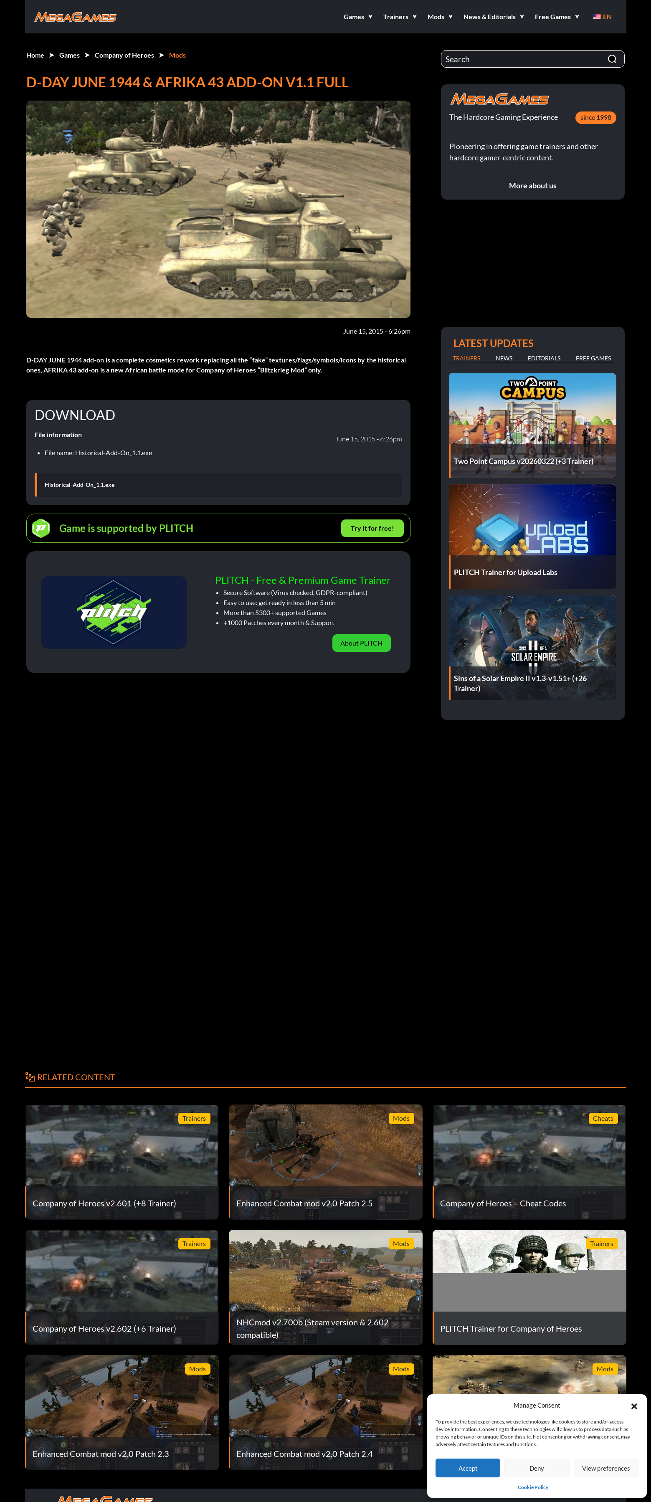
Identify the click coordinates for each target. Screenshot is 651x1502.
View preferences (606, 1468)
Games (69, 55)
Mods (177, 55)
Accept (468, 1468)
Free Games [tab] (593, 358)
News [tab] (504, 358)
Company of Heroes (124, 55)
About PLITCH (361, 643)
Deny (536, 1468)
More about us (533, 185)
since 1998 (595, 117)
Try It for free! (372, 528)
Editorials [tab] (544, 358)
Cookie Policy (533, 1487)
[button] (634, 1405)
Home (35, 55)
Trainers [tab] (466, 358)
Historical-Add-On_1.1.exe (79, 485)
